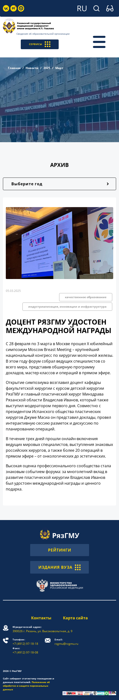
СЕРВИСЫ (39, 44)
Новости (32, 68)
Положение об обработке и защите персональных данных (26, 685)
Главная (14, 68)
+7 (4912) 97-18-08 (25, 650)
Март (59, 68)
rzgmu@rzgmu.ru (66, 642)
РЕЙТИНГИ (59, 550)
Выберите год (26, 184)
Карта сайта (75, 618)
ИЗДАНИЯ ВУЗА (59, 567)
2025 (46, 68)
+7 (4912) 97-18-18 (25, 642)
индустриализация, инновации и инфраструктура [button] (67, 306)
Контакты (41, 618)
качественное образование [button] (85, 297)
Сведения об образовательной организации (43, 33)
